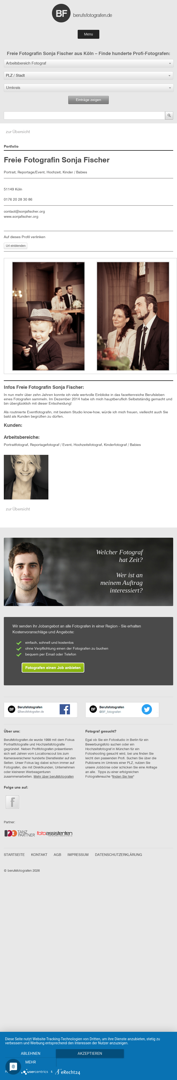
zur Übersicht (18, 132)
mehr (30, 1062)
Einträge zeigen (88, 100)
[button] (89, 63)
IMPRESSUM (78, 855)
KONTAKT (39, 855)
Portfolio (11, 146)
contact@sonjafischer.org (24, 211)
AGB (57, 855)
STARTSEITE (14, 855)
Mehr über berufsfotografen (54, 776)
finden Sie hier (122, 776)
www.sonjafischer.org (21, 216)
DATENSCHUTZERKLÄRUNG (118, 855)
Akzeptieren (89, 1053)
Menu (88, 34)
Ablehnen (30, 1053)
